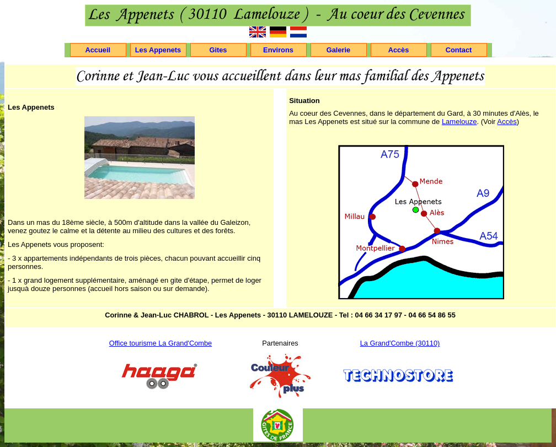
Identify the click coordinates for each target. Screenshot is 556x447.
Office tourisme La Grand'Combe (160, 343)
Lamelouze (459, 121)
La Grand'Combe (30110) (400, 343)
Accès (506, 121)
